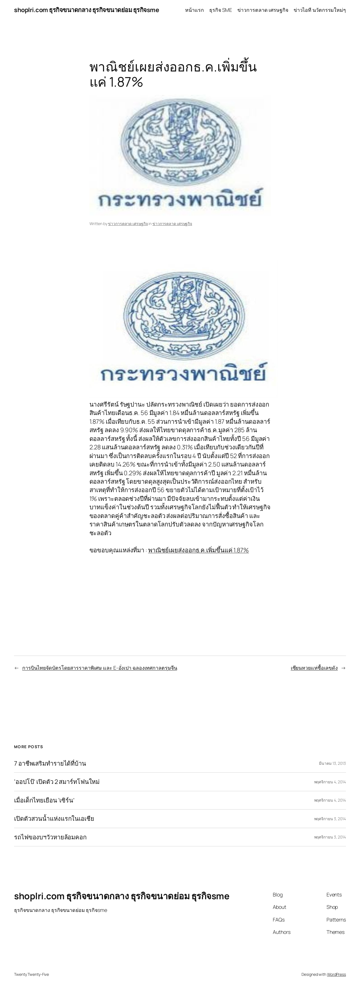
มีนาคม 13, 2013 (332, 763)
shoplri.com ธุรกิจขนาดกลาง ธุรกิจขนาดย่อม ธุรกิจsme (86, 10)
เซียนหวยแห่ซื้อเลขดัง (314, 667)
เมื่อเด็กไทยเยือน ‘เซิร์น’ (44, 800)
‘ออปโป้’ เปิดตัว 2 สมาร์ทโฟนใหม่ (57, 781)
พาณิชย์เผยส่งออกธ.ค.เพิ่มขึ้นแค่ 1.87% (198, 550)
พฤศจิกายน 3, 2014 (330, 818)
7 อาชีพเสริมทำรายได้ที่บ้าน (50, 763)
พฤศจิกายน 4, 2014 (330, 781)
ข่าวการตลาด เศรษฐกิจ (128, 223)
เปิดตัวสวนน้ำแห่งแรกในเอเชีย (54, 818)
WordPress (336, 974)
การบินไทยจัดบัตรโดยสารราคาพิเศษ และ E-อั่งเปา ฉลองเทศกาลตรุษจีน (99, 667)
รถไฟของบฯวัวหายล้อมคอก (50, 837)
